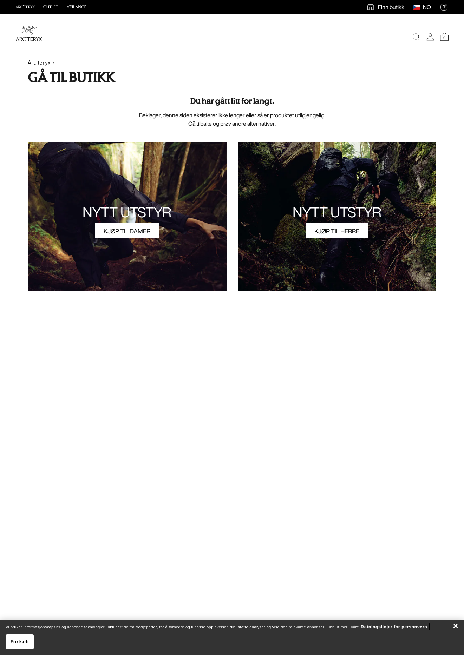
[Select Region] (418, 7)
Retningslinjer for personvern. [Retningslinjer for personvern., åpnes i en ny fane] (395, 626)
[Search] (416, 37)
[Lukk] (455, 626)
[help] (444, 7)
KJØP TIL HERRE (336, 231)
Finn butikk (391, 7)
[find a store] (385, 7)
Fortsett (19, 641)
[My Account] (430, 37)
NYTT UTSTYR (127, 212)
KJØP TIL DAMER (127, 231)
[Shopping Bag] (444, 37)
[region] (232, 637)
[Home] (28, 33)
